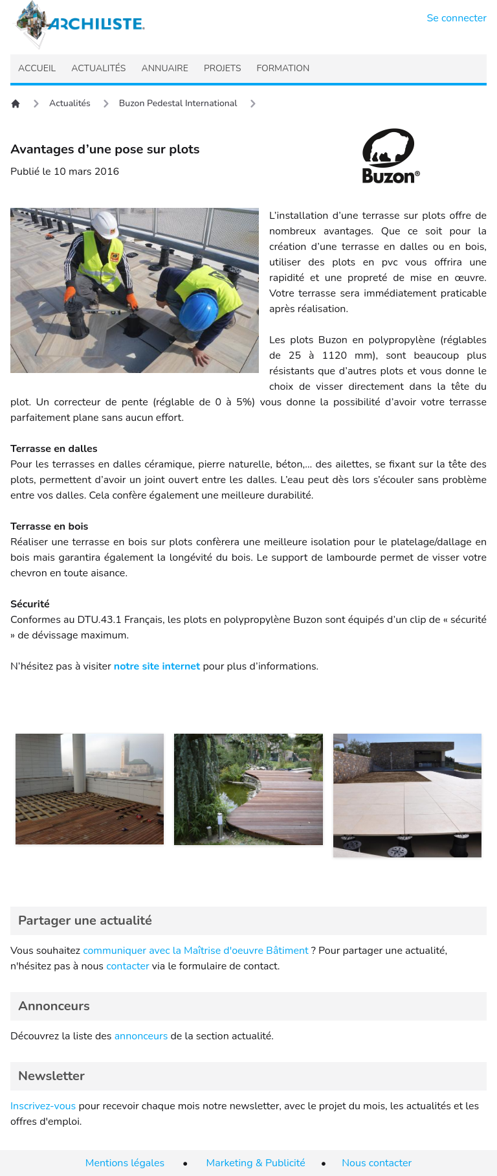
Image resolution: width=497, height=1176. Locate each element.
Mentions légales (124, 1163)
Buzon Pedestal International (178, 103)
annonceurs (141, 1036)
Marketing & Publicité (255, 1163)
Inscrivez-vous (43, 1106)
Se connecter (457, 18)
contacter (127, 966)
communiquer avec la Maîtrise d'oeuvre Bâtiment (196, 951)
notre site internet (157, 666)
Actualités (70, 103)
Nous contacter (377, 1163)
